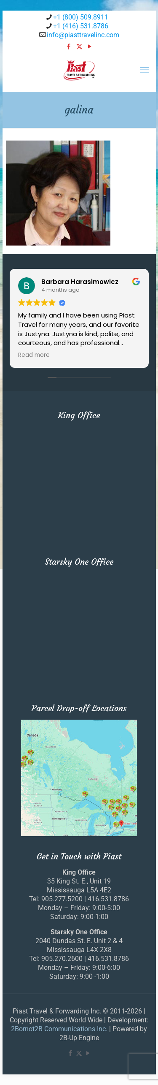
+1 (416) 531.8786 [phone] (80, 26)
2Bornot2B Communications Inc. (59, 1029)
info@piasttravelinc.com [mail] (83, 35)
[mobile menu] (144, 70)
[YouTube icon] (90, 46)
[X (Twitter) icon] (79, 46)
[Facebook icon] (69, 46)
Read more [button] (34, 355)
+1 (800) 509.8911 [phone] (80, 17)
